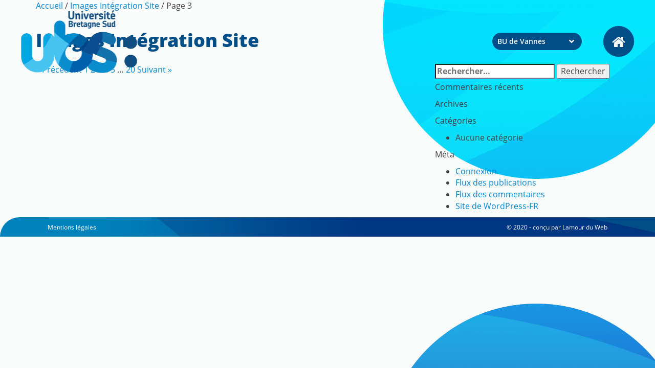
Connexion (476, 171)
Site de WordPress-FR (496, 206)
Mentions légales (72, 227)
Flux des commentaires (500, 194)
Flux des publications (495, 182)
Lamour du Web (584, 227)
